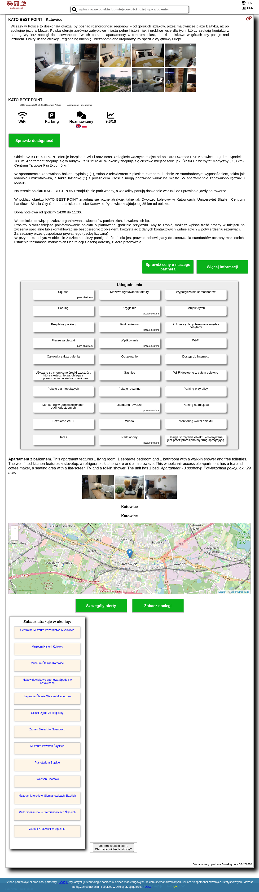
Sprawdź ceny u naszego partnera (167, 267)
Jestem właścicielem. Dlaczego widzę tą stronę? (113, 847)
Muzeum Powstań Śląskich (47, 746)
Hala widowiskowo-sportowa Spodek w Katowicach (47, 681)
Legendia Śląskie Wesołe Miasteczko (47, 696)
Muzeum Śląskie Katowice (47, 663)
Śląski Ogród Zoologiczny (47, 713)
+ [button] (15, 529)
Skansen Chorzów (47, 779)
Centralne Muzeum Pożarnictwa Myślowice (47, 630)
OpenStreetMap (240, 591)
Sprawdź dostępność (34, 141)
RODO (147, 886)
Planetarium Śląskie (47, 762)
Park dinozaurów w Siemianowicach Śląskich (47, 812)
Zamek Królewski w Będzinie (47, 828)
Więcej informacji (222, 267)
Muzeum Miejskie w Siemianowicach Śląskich (47, 795)
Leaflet (222, 591)
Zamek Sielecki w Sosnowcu (47, 729)
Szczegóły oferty (101, 606)
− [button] (15, 536)
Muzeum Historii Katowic (47, 646)
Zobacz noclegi (158, 606)
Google (63, 882)
